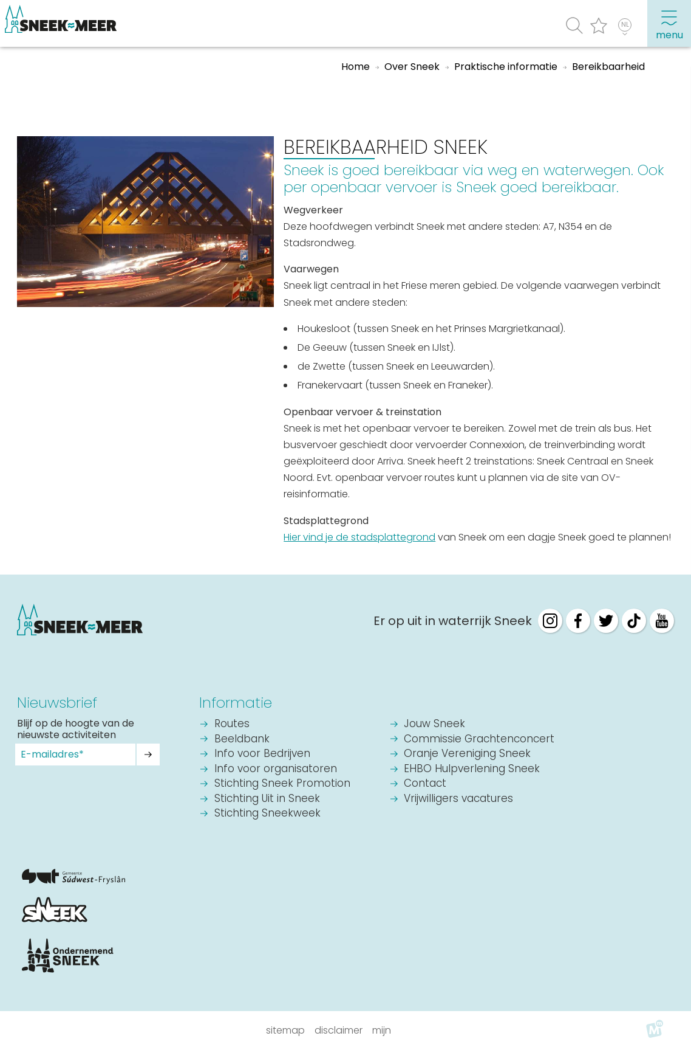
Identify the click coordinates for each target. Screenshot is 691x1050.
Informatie (235, 703)
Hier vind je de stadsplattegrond (359, 537)
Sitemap (285, 1030)
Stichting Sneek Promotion (282, 784)
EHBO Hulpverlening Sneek (472, 769)
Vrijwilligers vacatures (458, 799)
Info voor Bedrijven (262, 754)
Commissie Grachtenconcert (479, 739)
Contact (425, 784)
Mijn (381, 1030)
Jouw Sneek (434, 724)
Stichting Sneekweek (267, 813)
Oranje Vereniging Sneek (467, 754)
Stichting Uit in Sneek (267, 799)
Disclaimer (339, 1030)
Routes (232, 724)
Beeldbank (242, 739)
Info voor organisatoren (275, 769)
